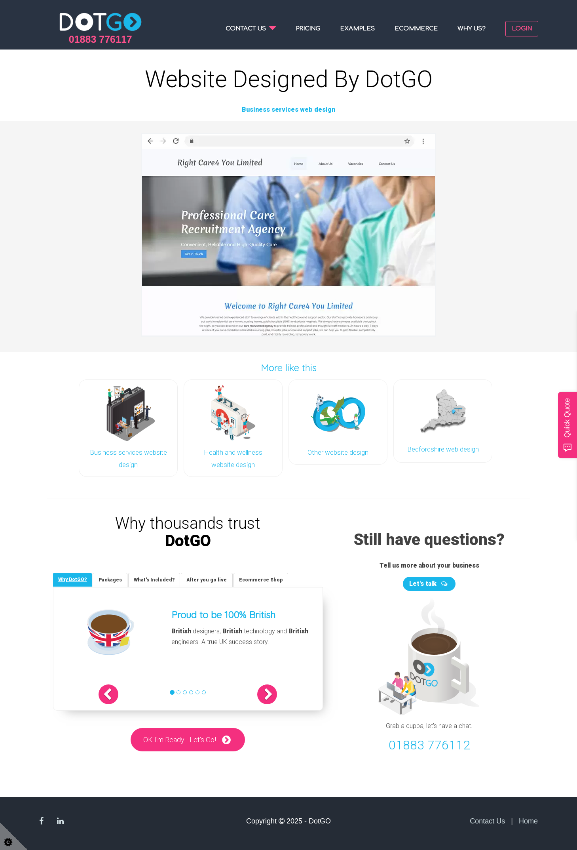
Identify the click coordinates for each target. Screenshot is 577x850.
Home (528, 819)
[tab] (73, 578)
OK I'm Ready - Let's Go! (179, 738)
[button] (117, 693)
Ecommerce (416, 28)
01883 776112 (429, 743)
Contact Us (487, 819)
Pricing (308, 28)
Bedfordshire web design (443, 448)
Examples (357, 28)
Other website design (337, 451)
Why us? (471, 28)
